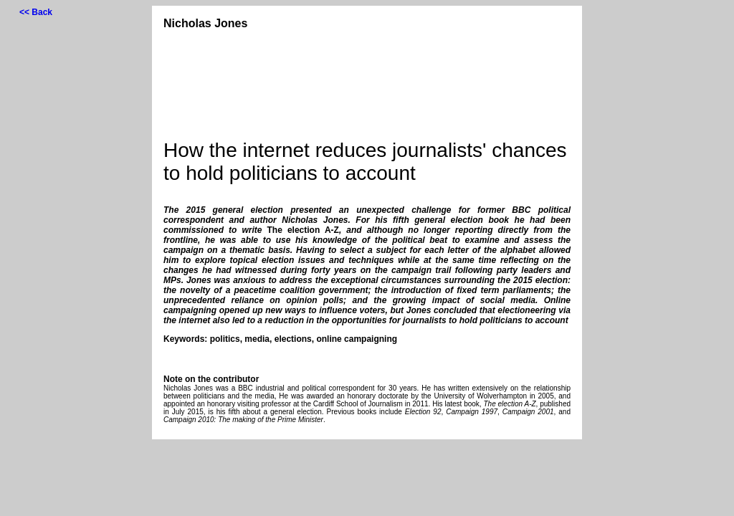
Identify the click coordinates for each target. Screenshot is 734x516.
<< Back (35, 12)
